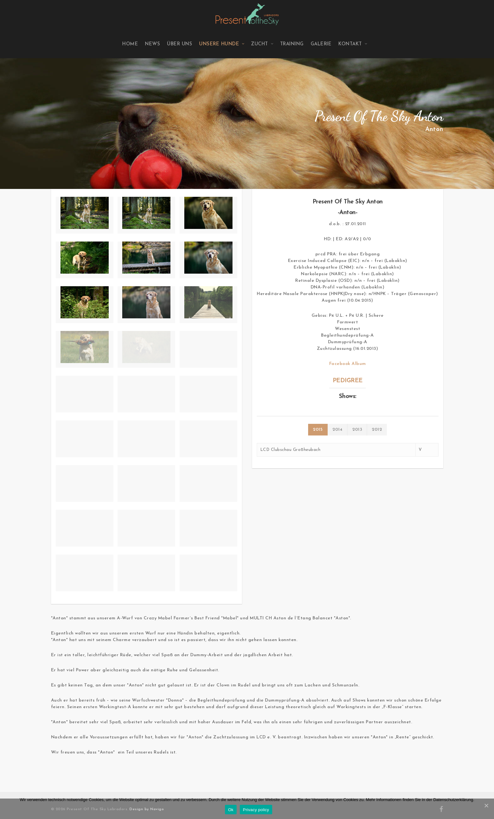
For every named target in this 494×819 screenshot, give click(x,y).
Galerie (321, 44)
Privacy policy (256, 809)
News (152, 44)
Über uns (179, 44)
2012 (377, 429)
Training (292, 44)
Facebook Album (347, 363)
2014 (337, 429)
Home (130, 44)
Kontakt (353, 44)
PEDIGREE (348, 381)
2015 (318, 429)
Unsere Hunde (222, 44)
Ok (230, 809)
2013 (357, 429)
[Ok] (486, 805)
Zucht (262, 44)
